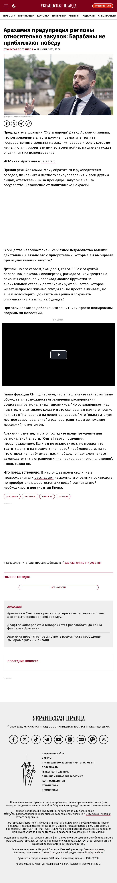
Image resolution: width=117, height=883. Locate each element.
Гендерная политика (55, 771)
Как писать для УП (53, 780)
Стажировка (50, 785)
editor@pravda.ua (92, 852)
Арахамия (12, 496)
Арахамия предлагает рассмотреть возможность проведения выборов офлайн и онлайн (54, 638)
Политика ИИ (50, 767)
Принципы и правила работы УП (62, 776)
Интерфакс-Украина (98, 814)
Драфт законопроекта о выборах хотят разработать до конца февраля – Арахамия (54, 627)
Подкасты (88, 15)
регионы (29, 496)
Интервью (59, 15)
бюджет (47, 496)
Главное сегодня (17, 577)
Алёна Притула (51, 852)
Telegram (48, 161)
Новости (9, 15)
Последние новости (22, 661)
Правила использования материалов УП (68, 762)
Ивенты (74, 15)
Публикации (26, 15)
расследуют (43, 477)
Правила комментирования (82, 562)
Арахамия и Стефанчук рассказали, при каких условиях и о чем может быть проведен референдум (55, 615)
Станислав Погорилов (19, 49)
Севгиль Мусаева (94, 849)
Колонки (43, 15)
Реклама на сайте (53, 753)
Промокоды (50, 790)
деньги (63, 496)
